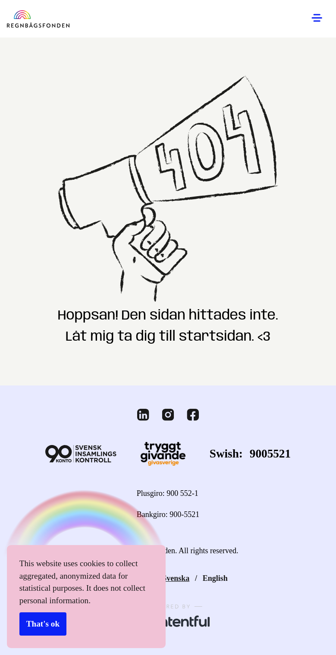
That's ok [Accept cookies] (42, 624)
